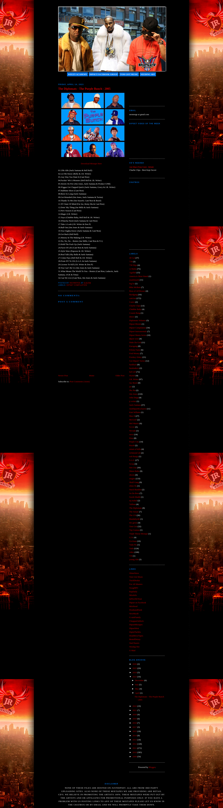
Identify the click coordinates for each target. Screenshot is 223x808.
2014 (135, 735)
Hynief (132, 375)
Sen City (133, 467)
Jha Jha (132, 390)
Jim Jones (133, 394)
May (137, 689)
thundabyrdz (134, 519)
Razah (131, 445)
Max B (132, 416)
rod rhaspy (133, 456)
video (131, 552)
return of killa (135, 449)
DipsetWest (134, 628)
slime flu (133, 486)
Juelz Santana (135, 405)
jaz (130, 386)
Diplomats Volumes (137, 320)
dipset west (134, 338)
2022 (135, 706)
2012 (135, 744)
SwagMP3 (133, 588)
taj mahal (133, 500)
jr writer (132, 401)
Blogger (152, 767)
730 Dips (133, 265)
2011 (135, 748)
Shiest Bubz (134, 471)
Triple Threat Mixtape (138, 533)
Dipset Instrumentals (138, 331)
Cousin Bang (134, 313)
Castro (132, 302)
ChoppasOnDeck (136, 621)
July (137, 684)
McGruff (133, 419)
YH (130, 556)
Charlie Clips (134, 305)
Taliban (132, 504)
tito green (133, 522)
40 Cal (132, 258)
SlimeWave (134, 573)
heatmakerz (134, 368)
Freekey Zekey (135, 357)
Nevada (132, 430)
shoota (132, 475)
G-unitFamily (135, 617)
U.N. (131, 537)
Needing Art (148, 74)
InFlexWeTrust (135, 599)
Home (91, 375)
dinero (132, 316)
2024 (135, 672)
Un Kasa (133, 541)
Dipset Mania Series (137, 335)
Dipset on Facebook (137, 602)
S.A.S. (132, 460)
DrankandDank (135, 610)
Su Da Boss (134, 493)
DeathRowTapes (136, 635)
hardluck (133, 364)
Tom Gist (133, 526)
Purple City (134, 441)
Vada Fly (133, 544)
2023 (135, 676)
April (137, 693)
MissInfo (133, 595)
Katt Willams (134, 412)
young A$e (133, 559)
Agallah (132, 272)
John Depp (133, 397)
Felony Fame (134, 350)
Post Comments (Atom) (80, 381)
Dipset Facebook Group (104, 74)
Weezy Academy (77, 74)
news (131, 434)
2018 (135, 723)
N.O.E (132, 427)
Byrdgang (133, 294)
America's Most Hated (138, 276)
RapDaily (133, 591)
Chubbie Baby (135, 309)
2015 (135, 731)
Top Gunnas (134, 530)
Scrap (131, 464)
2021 (135, 710)
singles (132, 478)
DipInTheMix (135, 632)
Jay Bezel (133, 383)
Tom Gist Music (129, 74)
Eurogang (133, 346)
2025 (135, 668)
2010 (135, 752)
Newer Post (63, 375)
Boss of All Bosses (137, 291)
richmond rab (135, 453)
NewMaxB (133, 613)
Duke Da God (135, 342)
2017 (135, 727)
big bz (131, 283)
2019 (135, 718)
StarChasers (134, 643)
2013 (135, 739)
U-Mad (132, 650)
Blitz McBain (135, 287)
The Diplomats (135, 508)
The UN (132, 515)
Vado (131, 548)
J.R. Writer (133, 379)
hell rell (132, 372)
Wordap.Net (134, 646)
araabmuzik (134, 280)
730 (131, 261)
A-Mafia (133, 269)
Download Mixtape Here (91, 163)
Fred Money (134, 353)
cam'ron (132, 298)
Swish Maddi (134, 497)
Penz (131, 438)
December (139, 680)
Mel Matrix (134, 423)
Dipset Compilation (77, 285)
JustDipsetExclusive (137, 408)
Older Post (120, 375)
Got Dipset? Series (137, 361)
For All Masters (136, 584)
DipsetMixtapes (136, 624)
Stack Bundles (135, 489)
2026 (135, 664)
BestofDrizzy (134, 639)
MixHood (133, 606)
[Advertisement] (143, 90)
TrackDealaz (134, 580)
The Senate (134, 511)
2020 (135, 714)
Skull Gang (134, 482)
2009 (135, 756)
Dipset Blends (135, 324)
